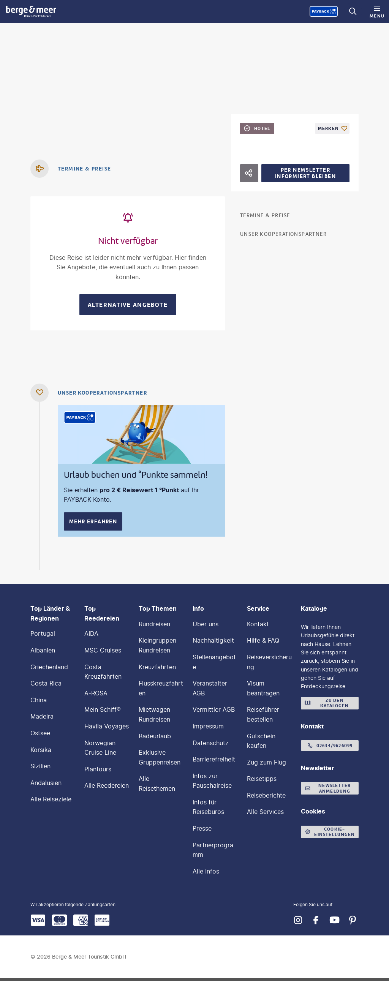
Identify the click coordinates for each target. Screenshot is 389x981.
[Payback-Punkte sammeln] (324, 11)
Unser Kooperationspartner (283, 234)
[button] (337, 956)
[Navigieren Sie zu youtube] (334, 920)
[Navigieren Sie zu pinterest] (352, 920)
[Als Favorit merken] (332, 128)
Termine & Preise (265, 215)
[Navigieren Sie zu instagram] (298, 920)
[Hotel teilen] (249, 173)
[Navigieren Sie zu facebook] (316, 920)
